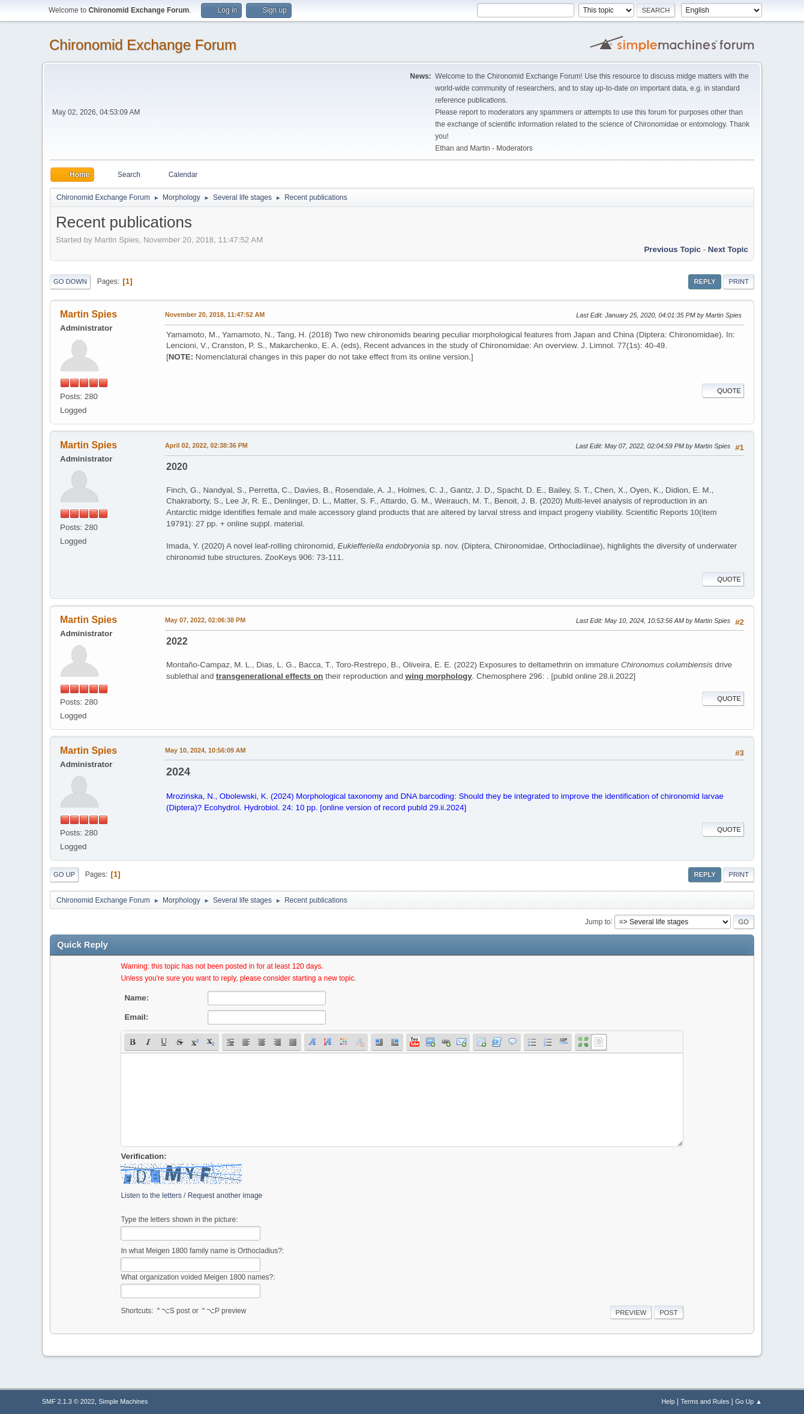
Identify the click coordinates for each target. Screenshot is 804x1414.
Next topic (728, 249)
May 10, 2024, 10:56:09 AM (205, 750)
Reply (704, 281)
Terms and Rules (705, 1401)
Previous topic (672, 249)
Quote (723, 390)
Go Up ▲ (748, 1401)
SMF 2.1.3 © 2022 (68, 1401)
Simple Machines (123, 1401)
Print (738, 281)
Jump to (598, 921)
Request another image (225, 1195)
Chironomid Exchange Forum (142, 45)
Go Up (64, 874)
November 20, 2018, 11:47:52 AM (215, 314)
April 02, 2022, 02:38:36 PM (206, 445)
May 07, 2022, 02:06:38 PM (205, 620)
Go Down (70, 281)
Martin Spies (88, 314)
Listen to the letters (151, 1195)
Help (668, 1401)
